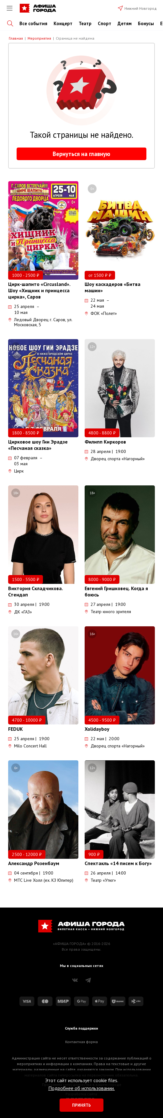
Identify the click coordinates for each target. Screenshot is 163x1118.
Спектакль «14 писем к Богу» (118, 863)
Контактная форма (81, 1041)
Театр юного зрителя (108, 611)
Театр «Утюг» (100, 880)
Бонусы (146, 23)
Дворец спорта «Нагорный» (115, 458)
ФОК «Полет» (101, 313)
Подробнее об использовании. (81, 1088)
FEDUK (15, 729)
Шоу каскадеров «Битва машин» (112, 287)
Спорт (104, 23)
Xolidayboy (97, 729)
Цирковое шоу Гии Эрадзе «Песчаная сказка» (38, 445)
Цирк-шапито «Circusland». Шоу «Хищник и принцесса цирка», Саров (39, 290)
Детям (125, 23)
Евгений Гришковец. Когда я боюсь (116, 591)
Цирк (16, 470)
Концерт (63, 23)
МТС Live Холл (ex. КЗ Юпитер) (40, 880)
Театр (85, 23)
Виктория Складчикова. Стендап (35, 591)
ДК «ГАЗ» (20, 611)
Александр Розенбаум (33, 863)
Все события (33, 23)
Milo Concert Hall (27, 745)
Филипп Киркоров (105, 442)
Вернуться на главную (81, 154)
